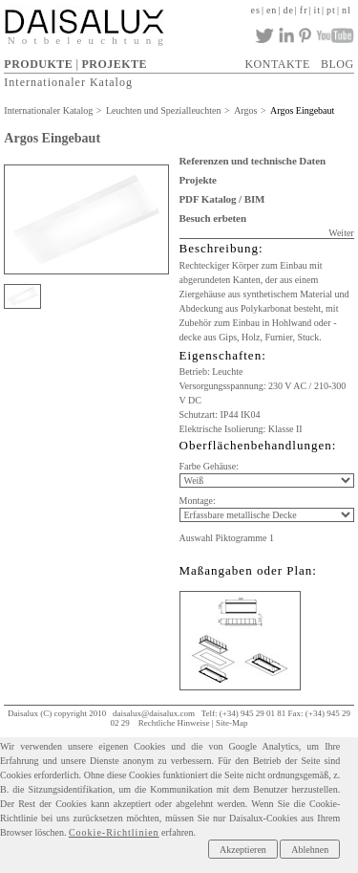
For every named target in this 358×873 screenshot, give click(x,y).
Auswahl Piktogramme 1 (226, 538)
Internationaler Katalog (68, 82)
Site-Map (232, 723)
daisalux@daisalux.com (154, 713)
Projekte (198, 180)
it (318, 10)
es (256, 10)
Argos (245, 110)
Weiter (340, 233)
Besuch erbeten (212, 218)
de (288, 10)
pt (331, 10)
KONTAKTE (276, 64)
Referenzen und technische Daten (252, 160)
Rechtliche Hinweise (174, 723)
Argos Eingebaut (302, 110)
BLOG (337, 64)
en (271, 10)
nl (346, 10)
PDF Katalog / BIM (222, 199)
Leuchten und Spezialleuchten (163, 110)
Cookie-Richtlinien (114, 832)
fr (304, 10)
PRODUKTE (38, 64)
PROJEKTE (114, 64)
